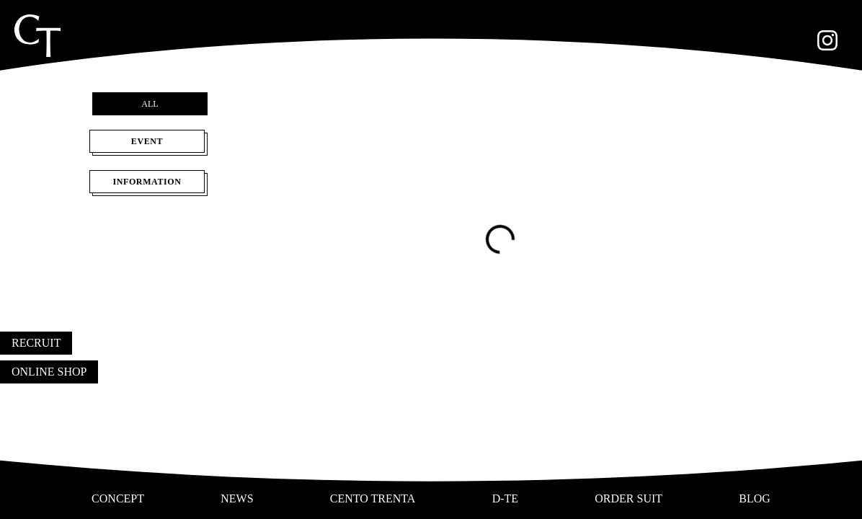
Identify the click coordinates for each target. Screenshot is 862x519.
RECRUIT (36, 343)
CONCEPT (118, 498)
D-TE (505, 498)
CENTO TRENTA (373, 498)
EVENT (150, 144)
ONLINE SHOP (49, 371)
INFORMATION (150, 184)
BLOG (754, 498)
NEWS (237, 498)
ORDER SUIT (628, 498)
